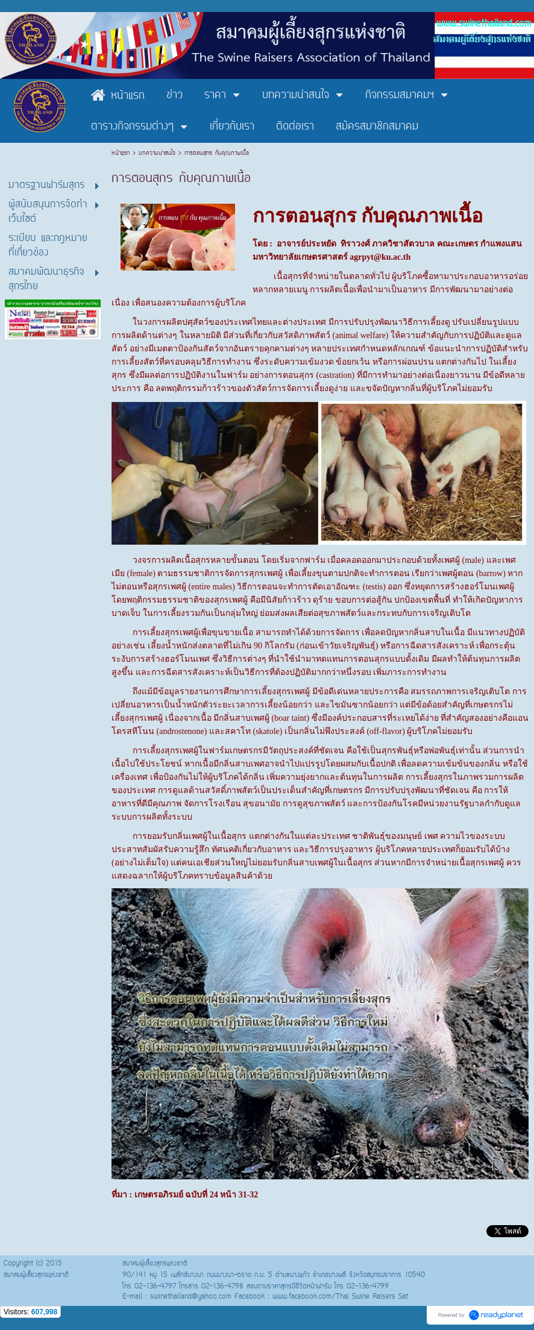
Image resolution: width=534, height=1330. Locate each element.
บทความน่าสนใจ (157, 153)
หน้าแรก (122, 153)
